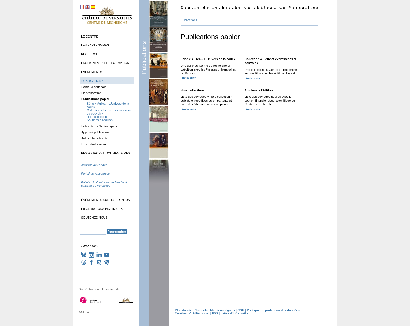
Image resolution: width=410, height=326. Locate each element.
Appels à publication (95, 132)
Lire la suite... (189, 78)
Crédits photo (199, 313)
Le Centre (89, 36)
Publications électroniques (99, 126)
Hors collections (192, 90)
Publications (144, 57)
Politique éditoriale (93, 86)
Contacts (201, 310)
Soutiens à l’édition (259, 90)
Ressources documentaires (105, 153)
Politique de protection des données (273, 310)
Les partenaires (95, 45)
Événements (91, 71)
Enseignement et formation (105, 63)
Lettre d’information (94, 144)
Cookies (181, 313)
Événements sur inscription (105, 200)
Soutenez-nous (94, 217)
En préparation (91, 92)
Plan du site (183, 310)
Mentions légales (222, 310)
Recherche (90, 54)
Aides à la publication (95, 138)
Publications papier (95, 99)
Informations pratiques (102, 208)
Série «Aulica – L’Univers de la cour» (208, 59)
